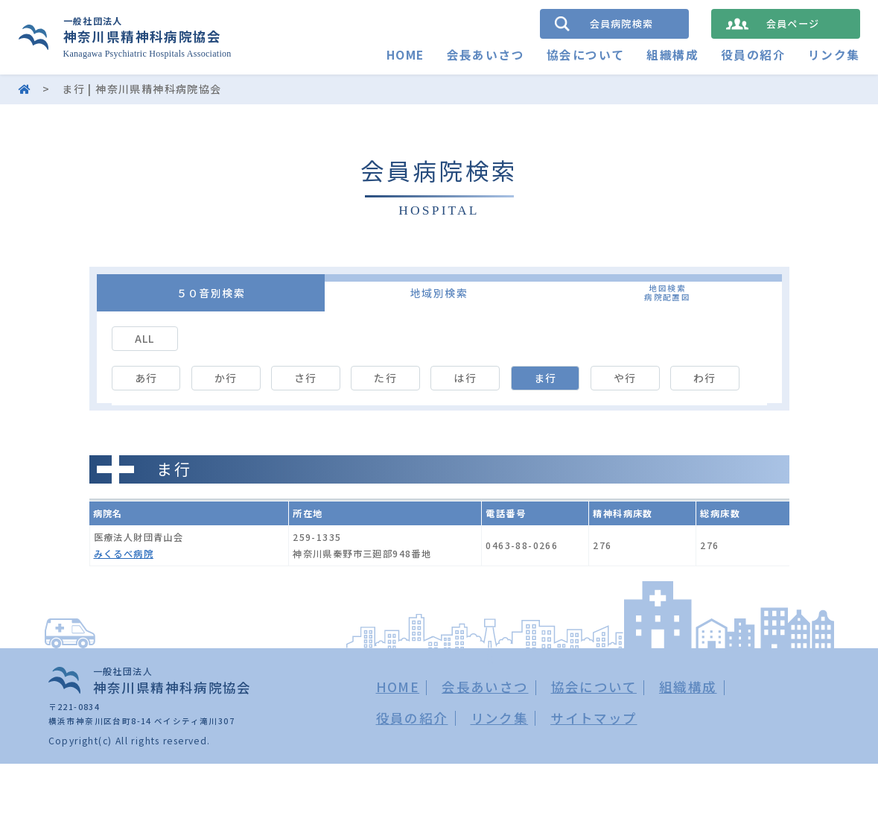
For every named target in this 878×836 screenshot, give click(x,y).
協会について (585, 54)
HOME (405, 54)
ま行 (545, 377)
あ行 (146, 377)
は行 (465, 377)
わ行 (704, 377)
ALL (145, 338)
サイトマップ (593, 720)
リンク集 (834, 54)
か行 (226, 377)
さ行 (305, 377)
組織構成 (672, 54)
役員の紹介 (753, 54)
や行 (625, 377)
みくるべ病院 (123, 556)
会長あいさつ (485, 54)
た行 (385, 377)
